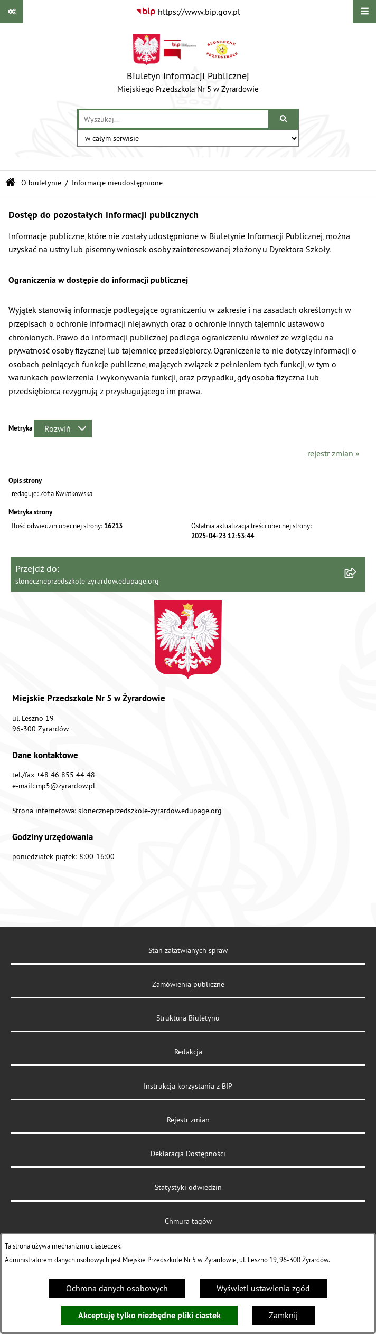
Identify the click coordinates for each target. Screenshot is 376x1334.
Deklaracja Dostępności (188, 1153)
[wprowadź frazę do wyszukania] (173, 119)
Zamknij (283, 1315)
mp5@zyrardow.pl (65, 785)
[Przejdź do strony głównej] (188, 66)
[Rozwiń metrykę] (63, 428)
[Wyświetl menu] (364, 11)
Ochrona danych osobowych (117, 1288)
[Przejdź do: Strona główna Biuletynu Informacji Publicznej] (10, 182)
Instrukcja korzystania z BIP (188, 1086)
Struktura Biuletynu (188, 1018)
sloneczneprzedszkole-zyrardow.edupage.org (150, 810)
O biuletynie (41, 182)
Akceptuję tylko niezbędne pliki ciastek (149, 1315)
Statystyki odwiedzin (188, 1187)
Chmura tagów (188, 1221)
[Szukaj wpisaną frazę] (284, 119)
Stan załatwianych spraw (188, 950)
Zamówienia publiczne (188, 984)
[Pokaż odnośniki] (11, 11)
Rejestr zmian (188, 1120)
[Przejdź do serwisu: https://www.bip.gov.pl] (188, 11)
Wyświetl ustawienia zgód (263, 1288)
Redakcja (188, 1051)
